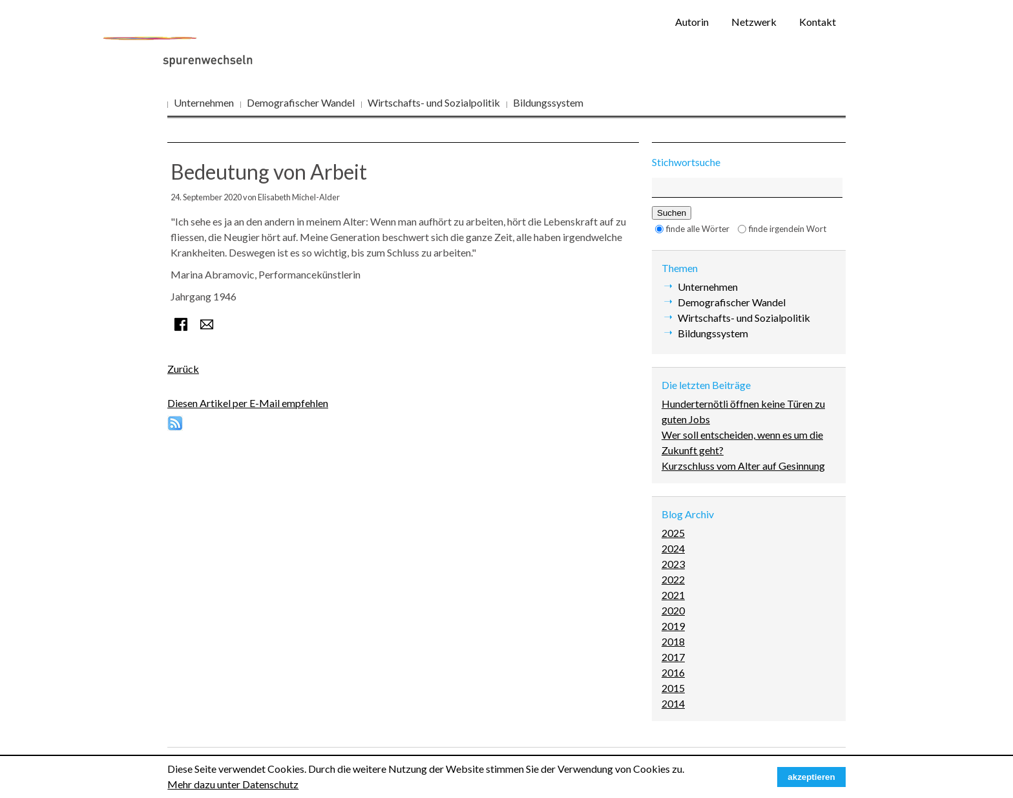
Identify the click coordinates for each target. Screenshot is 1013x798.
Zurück (183, 368)
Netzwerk (754, 22)
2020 (673, 610)
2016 (673, 672)
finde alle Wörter (697, 229)
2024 (673, 548)
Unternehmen (204, 102)
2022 (673, 579)
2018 (673, 641)
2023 (673, 564)
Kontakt (817, 22)
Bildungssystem (548, 102)
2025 (673, 533)
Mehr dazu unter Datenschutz (232, 784)
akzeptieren (811, 777)
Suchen (671, 213)
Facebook (181, 324)
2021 (673, 595)
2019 (673, 626)
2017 (673, 657)
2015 (673, 688)
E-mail (206, 324)
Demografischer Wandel (301, 102)
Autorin (692, 22)
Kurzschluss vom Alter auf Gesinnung (743, 465)
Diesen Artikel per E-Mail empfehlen (247, 403)
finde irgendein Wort (787, 229)
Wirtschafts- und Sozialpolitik (434, 102)
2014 (673, 703)
